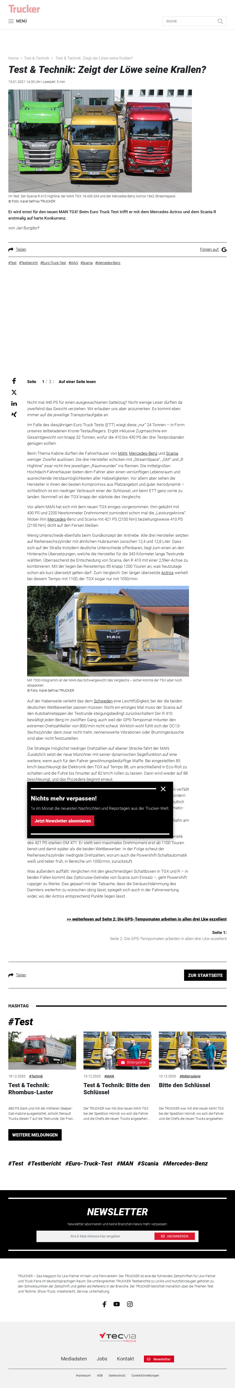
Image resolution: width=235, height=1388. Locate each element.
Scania (172, 453)
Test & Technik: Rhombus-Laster (30, 1089)
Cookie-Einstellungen (145, 1375)
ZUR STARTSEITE (205, 975)
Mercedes (56, 519)
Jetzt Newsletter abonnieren (63, 820)
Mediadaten (74, 1359)
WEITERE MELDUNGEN (35, 1134)
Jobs (102, 1359)
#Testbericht (44, 1163)
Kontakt (125, 1359)
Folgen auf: (213, 249)
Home (13, 58)
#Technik (36, 1076)
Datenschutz (117, 1375)
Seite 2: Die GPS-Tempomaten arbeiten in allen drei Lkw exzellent (168, 938)
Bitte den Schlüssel (184, 1085)
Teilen (17, 249)
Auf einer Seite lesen (77, 381)
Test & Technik (36, 58)
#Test (20, 1022)
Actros (167, 572)
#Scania (148, 1163)
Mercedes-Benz (143, 453)
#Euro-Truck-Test (88, 1163)
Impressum (83, 1375)
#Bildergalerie (190, 1076)
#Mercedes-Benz (185, 1163)
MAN (122, 453)
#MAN (109, 1076)
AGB (100, 1375)
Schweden (103, 701)
